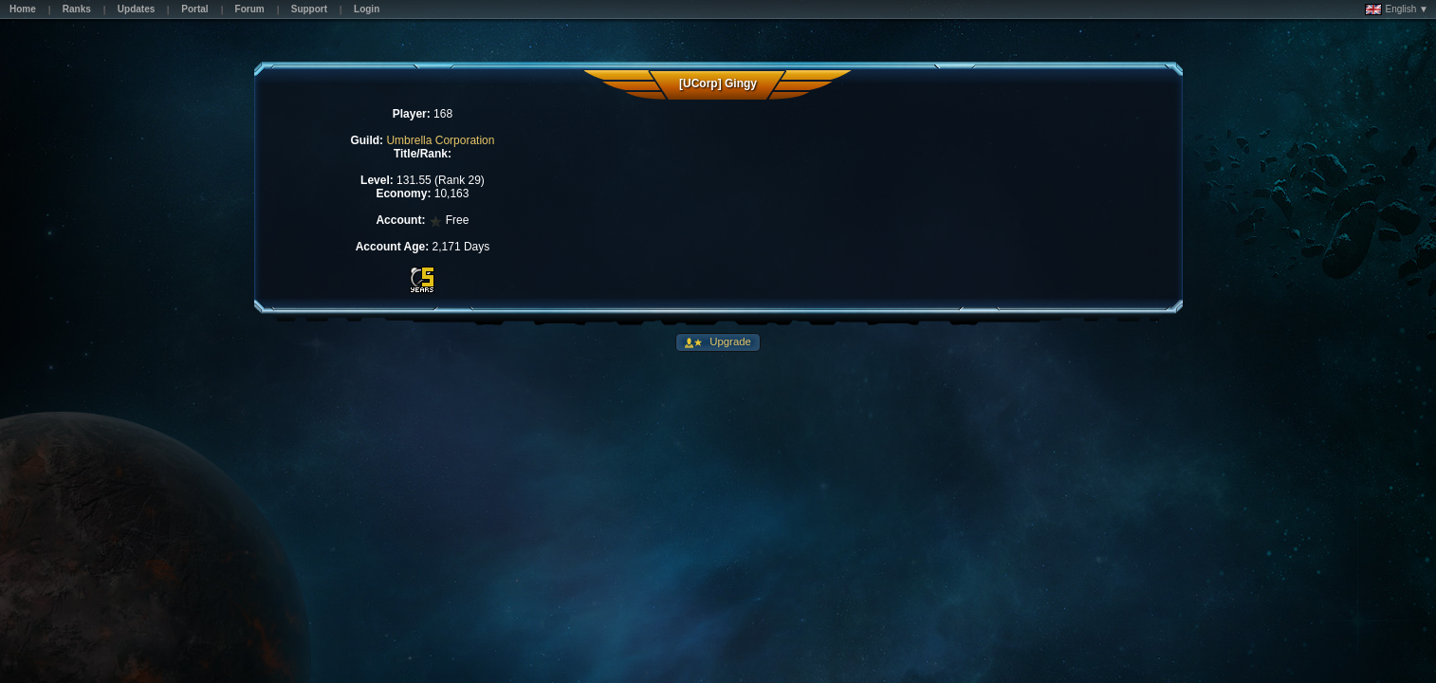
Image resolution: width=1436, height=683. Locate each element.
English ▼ (1396, 9)
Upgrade (729, 341)
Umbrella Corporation (440, 140)
